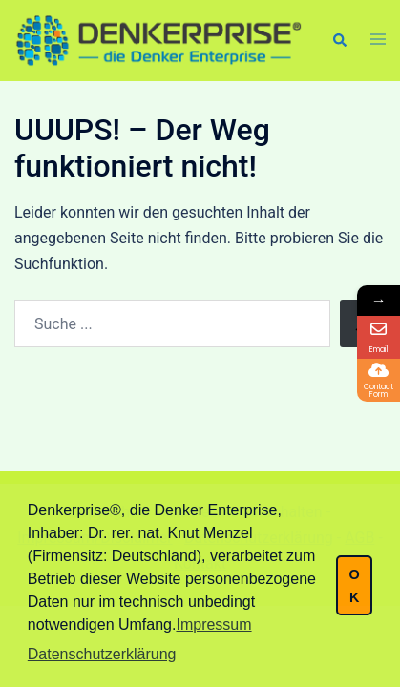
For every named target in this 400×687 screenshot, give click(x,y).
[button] (339, 40)
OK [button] (353, 586)
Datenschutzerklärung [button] (102, 654)
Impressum (213, 624)
